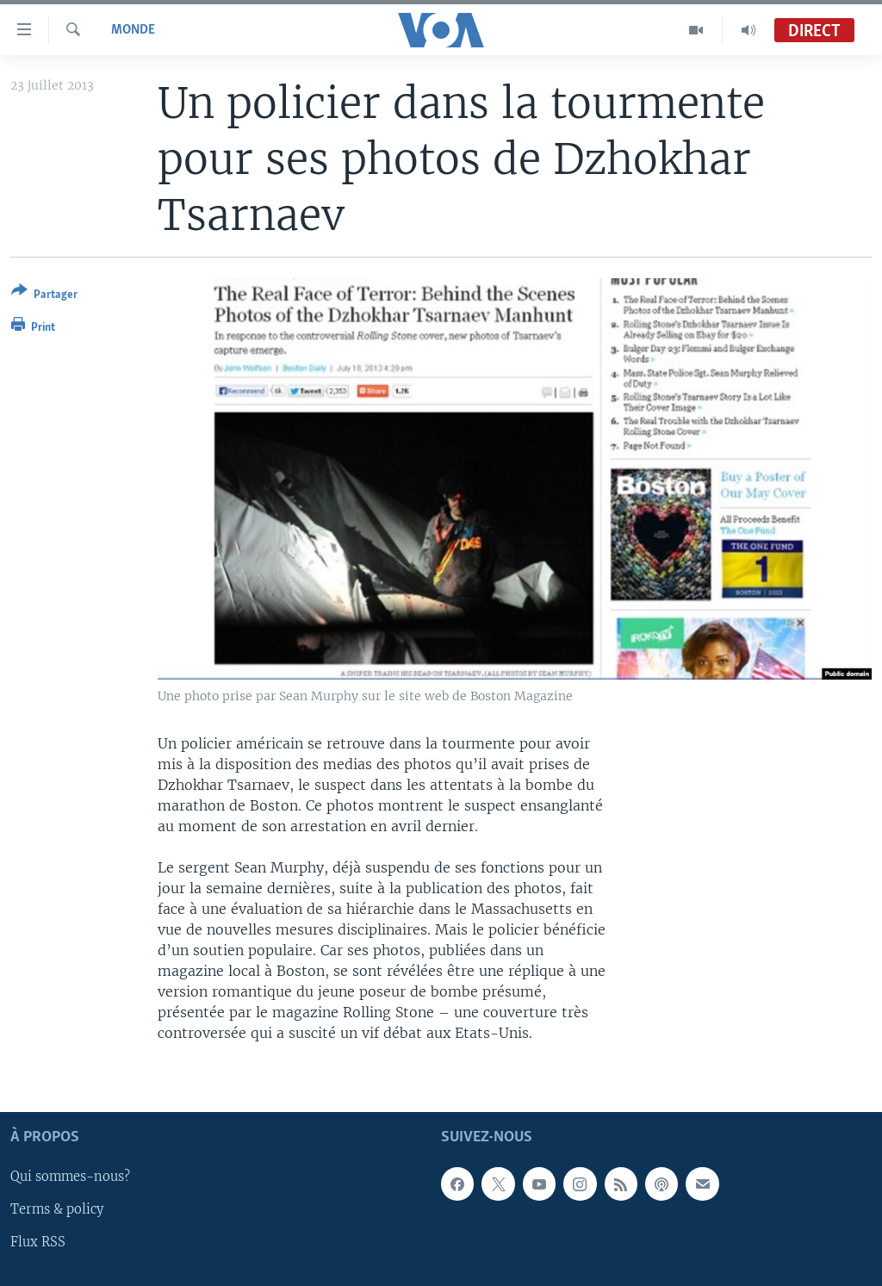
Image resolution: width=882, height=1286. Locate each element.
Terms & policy (56, 1209)
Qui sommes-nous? (70, 1176)
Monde (133, 30)
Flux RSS (37, 1242)
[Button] (44, 296)
